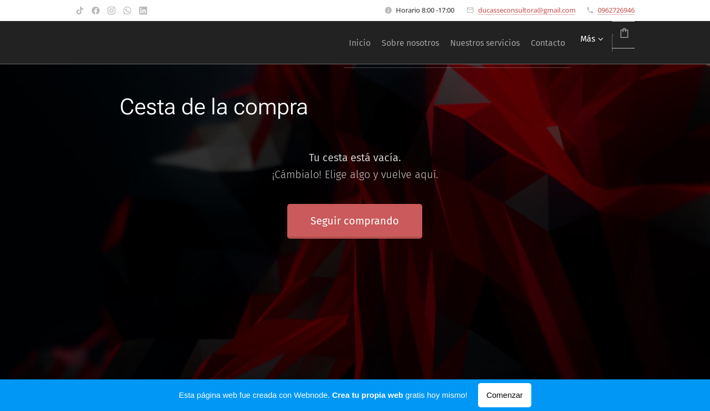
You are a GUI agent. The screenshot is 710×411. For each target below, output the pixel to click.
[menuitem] (304, 42)
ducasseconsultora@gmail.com (527, 10)
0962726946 (616, 10)
